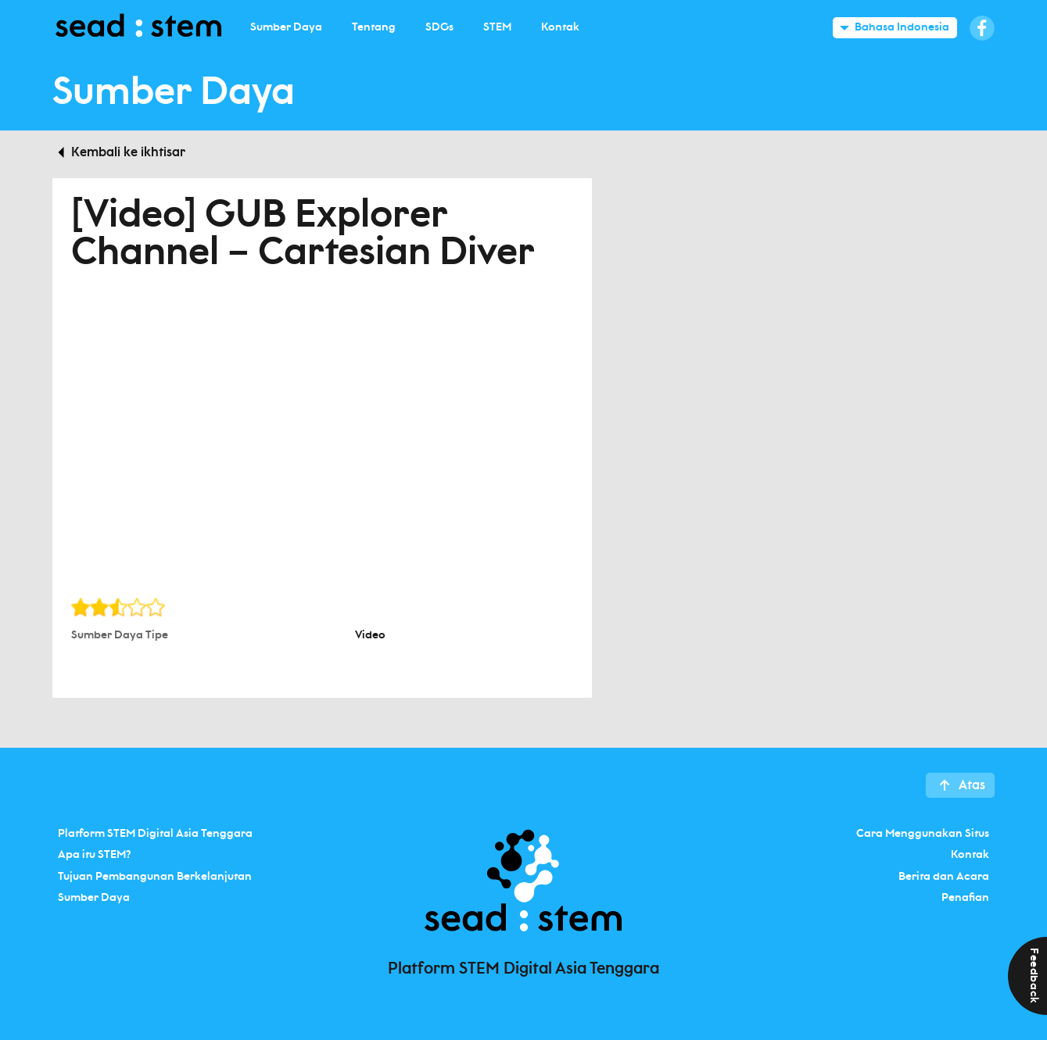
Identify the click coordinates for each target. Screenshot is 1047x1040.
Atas (972, 785)
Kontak (970, 854)
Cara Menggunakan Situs (922, 832)
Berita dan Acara (943, 875)
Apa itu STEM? (94, 854)
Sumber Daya (94, 897)
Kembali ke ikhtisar (128, 152)
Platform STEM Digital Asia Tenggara (155, 832)
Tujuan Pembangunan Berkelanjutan (155, 875)
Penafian (965, 897)
